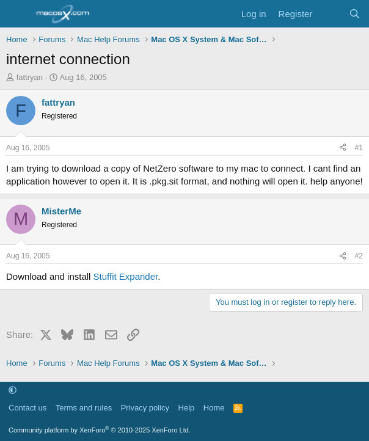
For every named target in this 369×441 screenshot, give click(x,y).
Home (214, 407)
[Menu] (16, 14)
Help (186, 407)
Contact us (27, 407)
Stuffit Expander (125, 276)
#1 (359, 148)
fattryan (29, 77)
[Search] (355, 13)
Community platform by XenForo (100, 430)
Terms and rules (84, 407)
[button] (12, 390)
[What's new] (330, 13)
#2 (359, 256)
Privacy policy (145, 407)
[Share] (343, 148)
